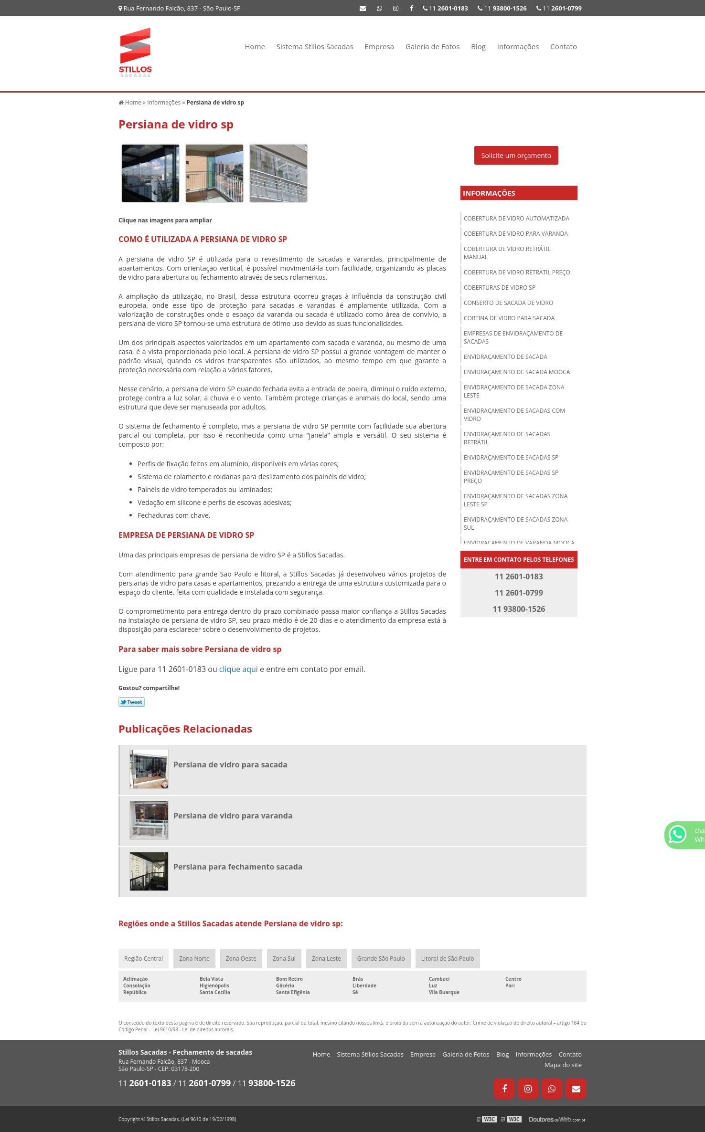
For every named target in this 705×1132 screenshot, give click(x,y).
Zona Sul (284, 958)
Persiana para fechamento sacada (238, 866)
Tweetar (131, 702)
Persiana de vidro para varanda (233, 815)
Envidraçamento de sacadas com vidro (514, 415)
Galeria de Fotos (432, 46)
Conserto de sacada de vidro (508, 303)
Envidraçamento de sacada (505, 357)
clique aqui (238, 669)
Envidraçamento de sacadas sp (511, 457)
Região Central (143, 958)
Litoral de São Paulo (447, 958)
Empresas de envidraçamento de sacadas (513, 337)
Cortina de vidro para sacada (509, 318)
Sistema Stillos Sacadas (315, 46)
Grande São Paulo (381, 958)
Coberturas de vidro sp (499, 287)
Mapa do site (563, 1064)
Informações (518, 46)
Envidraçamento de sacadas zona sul (515, 523)
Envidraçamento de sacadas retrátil (507, 438)
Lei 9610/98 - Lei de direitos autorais (192, 1029)
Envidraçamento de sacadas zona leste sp (515, 500)
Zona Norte (194, 958)
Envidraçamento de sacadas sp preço (511, 477)
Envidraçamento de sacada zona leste (514, 391)
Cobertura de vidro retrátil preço (517, 272)
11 (559, 8)
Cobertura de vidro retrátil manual (507, 253)
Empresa (379, 46)
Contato (563, 46)
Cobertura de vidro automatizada (516, 218)
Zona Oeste (241, 958)
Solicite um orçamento (516, 155)
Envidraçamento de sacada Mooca (517, 372)
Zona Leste (326, 958)
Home (255, 46)
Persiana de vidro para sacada (230, 764)
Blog (478, 46)
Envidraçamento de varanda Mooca (519, 543)
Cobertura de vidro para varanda (516, 234)
